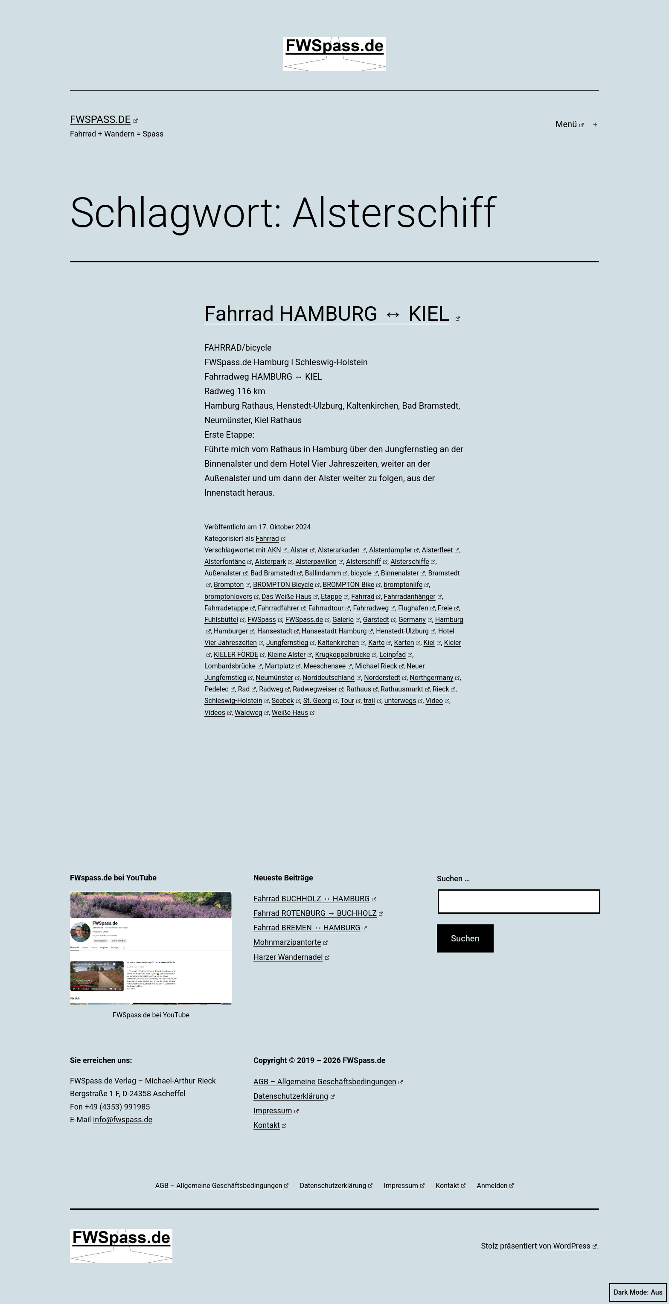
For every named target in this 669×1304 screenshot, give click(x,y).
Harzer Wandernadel (291, 957)
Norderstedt (385, 678)
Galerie (346, 620)
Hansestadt (278, 631)
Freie (448, 608)
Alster (303, 550)
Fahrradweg (374, 608)
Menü (570, 124)
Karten (407, 643)
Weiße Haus (293, 713)
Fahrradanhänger (413, 596)
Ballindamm (326, 573)
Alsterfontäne (228, 562)
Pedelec (219, 689)
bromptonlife (406, 585)
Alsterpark (274, 562)
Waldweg (252, 713)
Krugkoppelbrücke (345, 655)
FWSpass (264, 620)
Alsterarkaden (341, 550)
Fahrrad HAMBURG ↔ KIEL (332, 314)
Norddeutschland (332, 678)
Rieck (444, 689)
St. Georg (320, 701)
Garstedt (379, 620)
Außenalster (225, 573)
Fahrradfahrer (281, 608)
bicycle (364, 573)
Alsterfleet (440, 550)
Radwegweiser (318, 689)
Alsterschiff (366, 562)
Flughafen (416, 608)
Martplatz (282, 666)
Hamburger (234, 631)
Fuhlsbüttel (224, 620)
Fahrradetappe (229, 608)
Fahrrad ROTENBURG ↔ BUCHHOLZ (318, 913)
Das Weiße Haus (290, 596)
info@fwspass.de (122, 1119)
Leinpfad (395, 655)
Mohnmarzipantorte (290, 942)
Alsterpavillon (319, 562)
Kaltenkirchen (341, 643)
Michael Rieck (379, 666)
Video (437, 701)
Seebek (286, 701)
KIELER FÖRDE (239, 655)
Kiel (432, 643)
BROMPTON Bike (352, 585)
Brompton (232, 585)
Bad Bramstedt (276, 573)
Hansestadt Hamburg (337, 631)
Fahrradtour (329, 608)
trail (372, 701)
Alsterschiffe (412, 562)
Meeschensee (327, 666)
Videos (218, 713)
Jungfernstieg (290, 643)
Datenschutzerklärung (294, 1096)
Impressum (276, 1110)
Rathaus (362, 689)
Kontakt (269, 1125)
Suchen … (453, 878)
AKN (278, 550)
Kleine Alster (290, 655)
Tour (350, 701)
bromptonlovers (231, 596)
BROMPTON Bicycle (286, 585)
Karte (379, 643)
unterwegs (403, 701)
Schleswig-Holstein (236, 701)
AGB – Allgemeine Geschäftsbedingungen (328, 1081)
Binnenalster (403, 573)
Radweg (274, 689)
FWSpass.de (104, 119)
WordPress (575, 1245)
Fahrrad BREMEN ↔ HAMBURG (310, 927)
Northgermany (435, 678)
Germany (415, 620)
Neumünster (278, 678)
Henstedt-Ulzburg (405, 631)
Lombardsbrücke (233, 666)
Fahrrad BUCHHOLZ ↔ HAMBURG (314, 898)
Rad (247, 689)
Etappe (334, 596)
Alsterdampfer (394, 550)
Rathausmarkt (405, 689)
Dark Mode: (638, 1292)
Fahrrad (270, 538)
